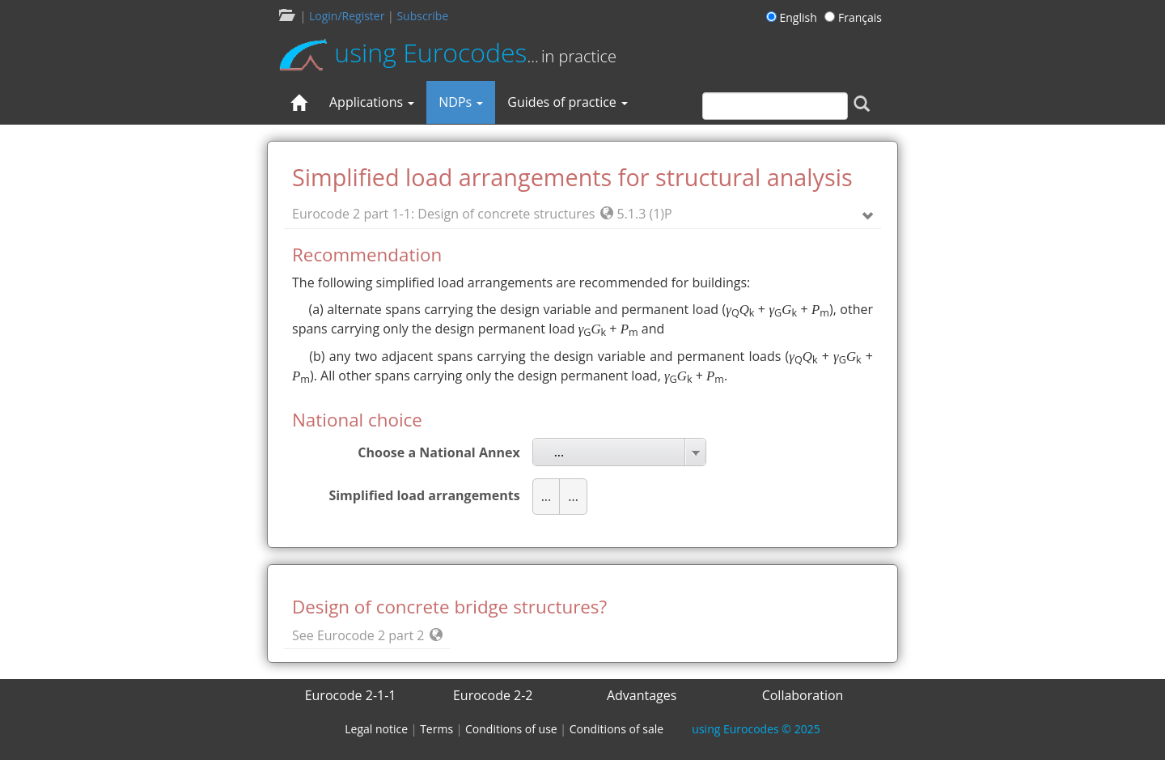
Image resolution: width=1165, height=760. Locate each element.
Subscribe (422, 15)
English (794, 17)
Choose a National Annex (438, 452)
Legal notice (376, 729)
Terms (436, 729)
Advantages (642, 695)
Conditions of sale (616, 729)
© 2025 (756, 729)
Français (853, 17)
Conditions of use (511, 729)
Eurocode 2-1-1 (350, 695)
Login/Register (346, 15)
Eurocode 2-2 (493, 695)
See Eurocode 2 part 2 (367, 635)
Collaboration (803, 695)
